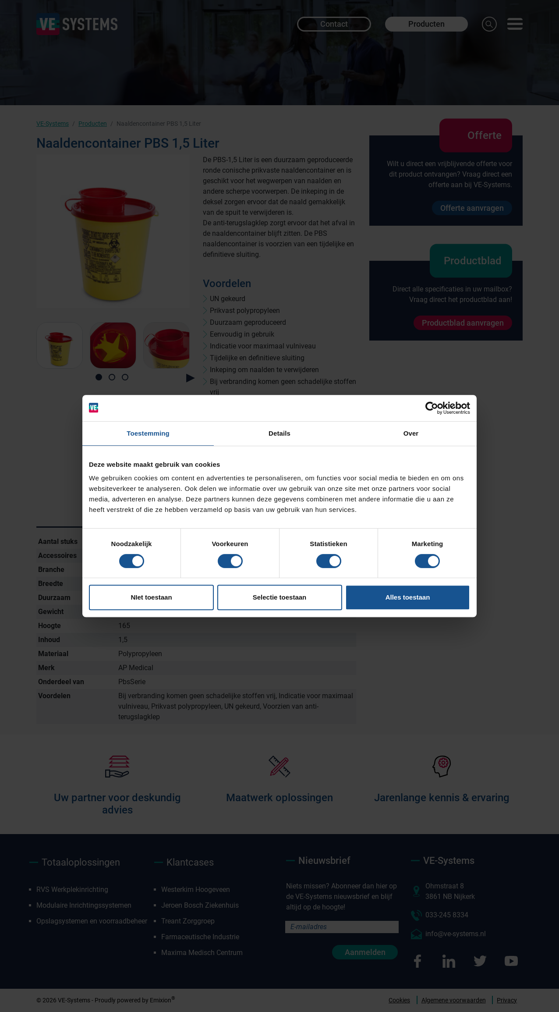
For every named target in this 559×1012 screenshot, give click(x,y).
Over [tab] (411, 433)
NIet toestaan (151, 597)
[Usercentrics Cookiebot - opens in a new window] (431, 408)
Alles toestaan (408, 597)
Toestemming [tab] (148, 433)
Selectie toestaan (280, 597)
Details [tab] (279, 433)
